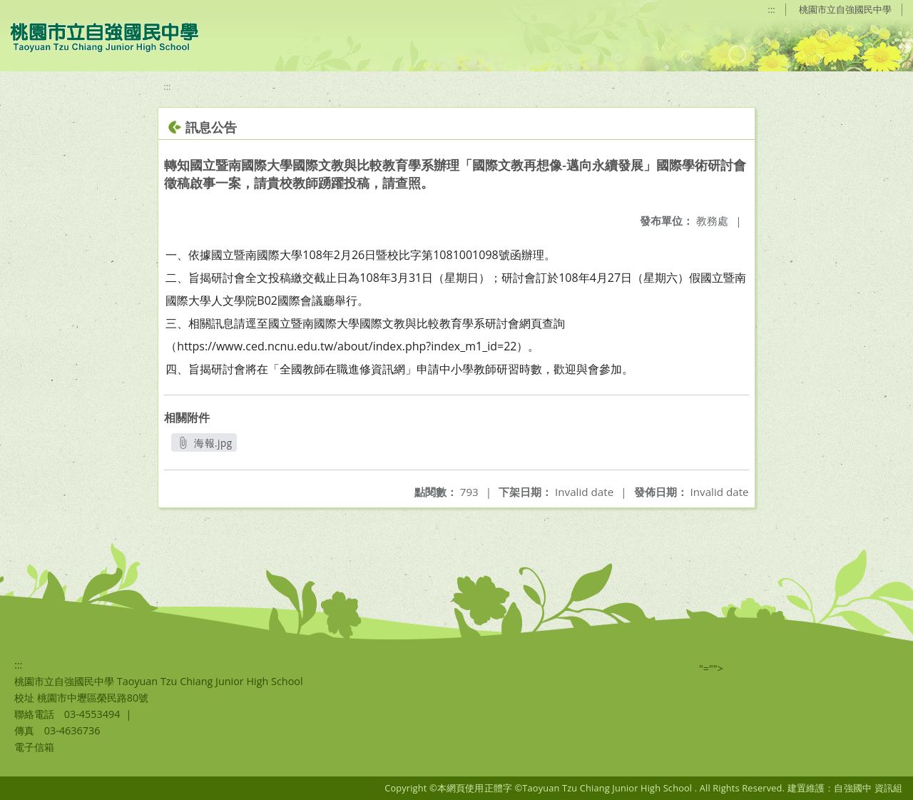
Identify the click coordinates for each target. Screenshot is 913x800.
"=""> (711, 668)
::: (771, 9)
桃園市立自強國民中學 (845, 9)
